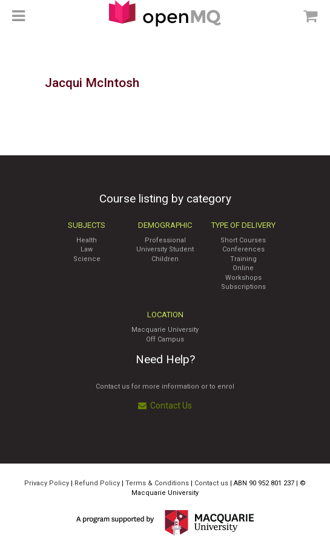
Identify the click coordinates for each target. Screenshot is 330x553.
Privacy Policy (46, 483)
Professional (165, 240)
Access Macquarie (165, 13)
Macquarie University (165, 329)
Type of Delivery (243, 225)
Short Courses (243, 240)
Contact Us (165, 405)
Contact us (211, 483)
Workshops (243, 277)
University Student (165, 249)
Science (87, 259)
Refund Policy (97, 483)
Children (165, 259)
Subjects (86, 225)
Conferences (243, 249)
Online (243, 268)
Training (243, 259)
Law (87, 249)
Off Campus (165, 339)
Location (165, 314)
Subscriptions (243, 286)
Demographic (165, 225)
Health (86, 240)
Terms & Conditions (157, 483)
